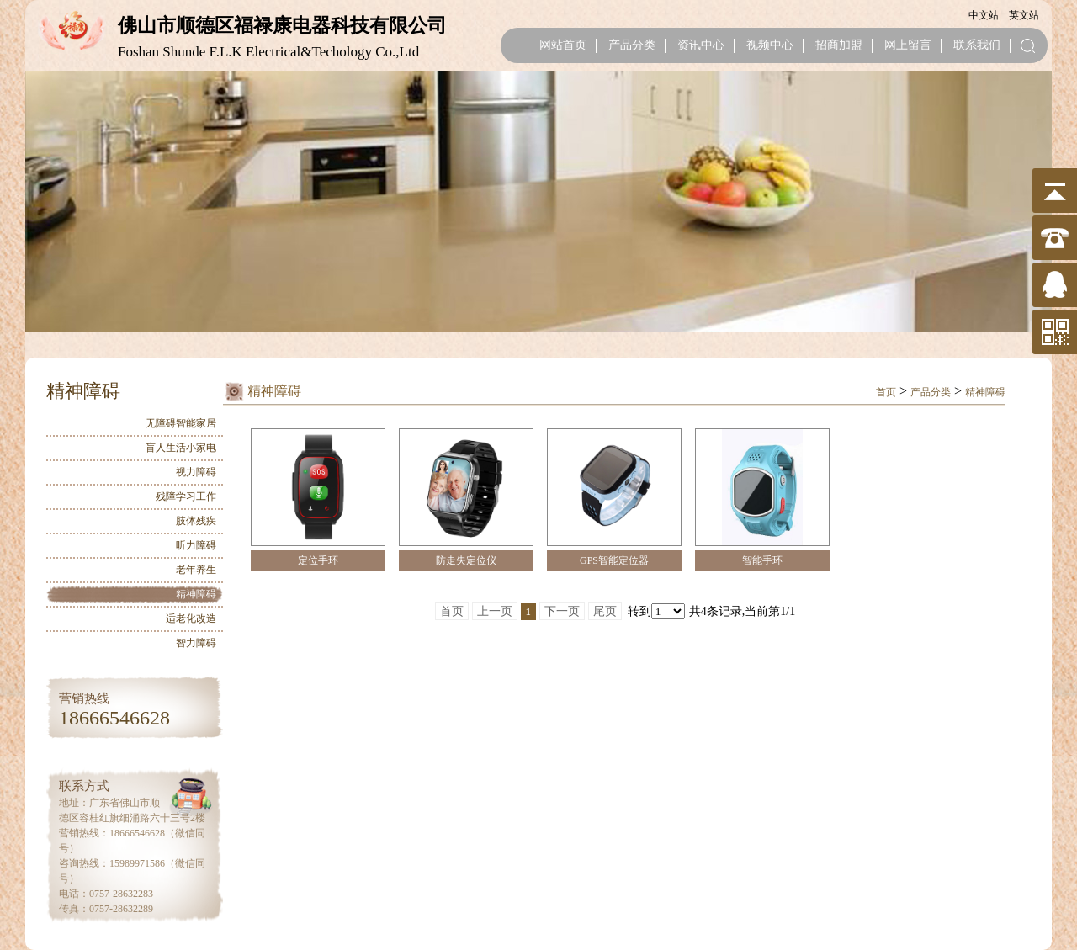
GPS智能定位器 (614, 560)
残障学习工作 (186, 496)
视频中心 (769, 45)
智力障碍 (196, 643)
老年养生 (196, 570)
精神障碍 (196, 594)
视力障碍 (196, 472)
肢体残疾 (196, 521)
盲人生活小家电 (181, 448)
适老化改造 (191, 618)
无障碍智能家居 (181, 423)
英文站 (1024, 15)
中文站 (983, 15)
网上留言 (907, 45)
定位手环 (318, 560)
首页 (886, 392)
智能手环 (762, 560)
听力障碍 (196, 545)
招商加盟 (838, 45)
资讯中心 (700, 45)
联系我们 (976, 45)
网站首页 (562, 45)
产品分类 (631, 45)
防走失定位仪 (466, 560)
